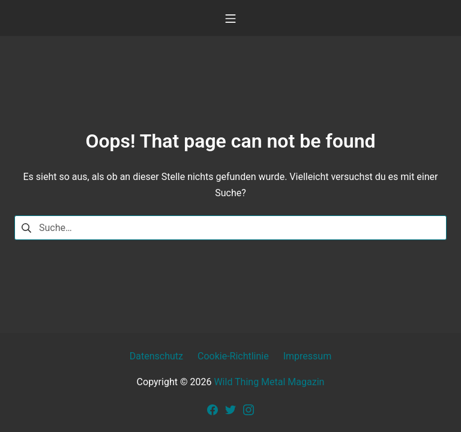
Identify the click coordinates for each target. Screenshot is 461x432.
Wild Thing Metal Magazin (269, 382)
